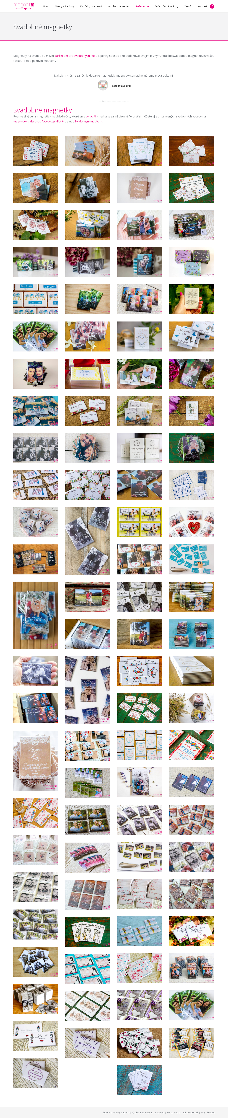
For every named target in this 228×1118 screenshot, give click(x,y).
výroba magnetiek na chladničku (148, 1112)
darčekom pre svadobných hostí (76, 56)
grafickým (58, 121)
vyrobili (91, 116)
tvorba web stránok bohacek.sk (182, 1112)
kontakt (211, 1112)
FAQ (203, 1112)
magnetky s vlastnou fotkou (32, 121)
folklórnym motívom (88, 121)
